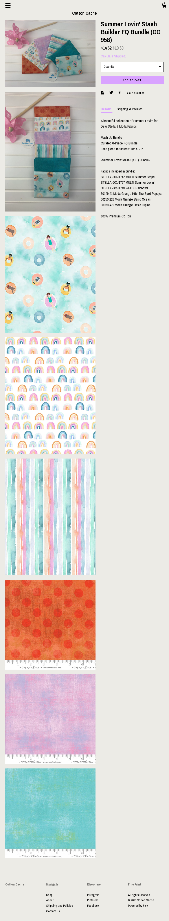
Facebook (93, 906)
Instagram (93, 895)
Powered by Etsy (138, 906)
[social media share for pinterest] (120, 93)
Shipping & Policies (130, 109)
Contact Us (53, 911)
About (49, 900)
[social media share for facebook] (103, 93)
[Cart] (164, 6)
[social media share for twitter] (111, 93)
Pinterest (92, 900)
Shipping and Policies (59, 906)
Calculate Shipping (113, 56)
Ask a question (136, 93)
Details (106, 109)
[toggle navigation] (8, 5)
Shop (49, 895)
